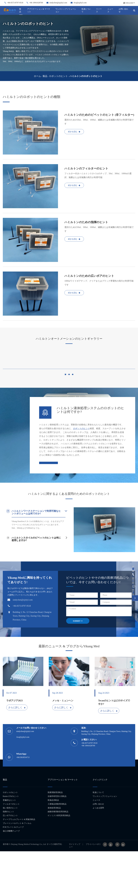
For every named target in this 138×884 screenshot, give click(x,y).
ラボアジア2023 (14, 733)
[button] (65, 406)
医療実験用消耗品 (55, 825)
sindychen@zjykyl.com (58, 3)
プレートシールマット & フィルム (17, 856)
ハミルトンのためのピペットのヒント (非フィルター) (99, 114)
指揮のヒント (8, 844)
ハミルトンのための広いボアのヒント (89, 275)
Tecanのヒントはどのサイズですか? (114, 735)
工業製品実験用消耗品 (57, 837)
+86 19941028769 (36, 3)
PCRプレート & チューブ (13, 860)
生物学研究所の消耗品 (57, 829)
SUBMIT (78, 654)
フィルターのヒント (11, 837)
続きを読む (74, 132)
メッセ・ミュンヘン (62, 733)
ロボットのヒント (58, 76)
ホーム (37, 76)
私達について (86, 10)
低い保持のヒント (10, 840)
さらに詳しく (16, 740)
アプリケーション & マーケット (38, 10)
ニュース (110, 10)
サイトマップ (74, 877)
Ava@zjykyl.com (80, 3)
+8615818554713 (23, 790)
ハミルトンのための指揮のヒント (86, 222)
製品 (20, 10)
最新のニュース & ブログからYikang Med (69, 679)
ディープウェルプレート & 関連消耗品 (19, 852)
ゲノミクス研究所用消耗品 (59, 848)
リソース (99, 10)
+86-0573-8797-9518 (15, 3)
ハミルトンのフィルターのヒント (86, 168)
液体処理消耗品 (54, 840)
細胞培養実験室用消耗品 (58, 844)
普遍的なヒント (9, 833)
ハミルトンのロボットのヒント (86, 76)
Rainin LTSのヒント (11, 829)
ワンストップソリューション (65, 10)
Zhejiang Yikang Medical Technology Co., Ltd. (28, 877)
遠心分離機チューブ (11, 864)
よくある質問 (98, 840)
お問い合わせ (123, 10)
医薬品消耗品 (53, 833)
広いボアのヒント (10, 848)
